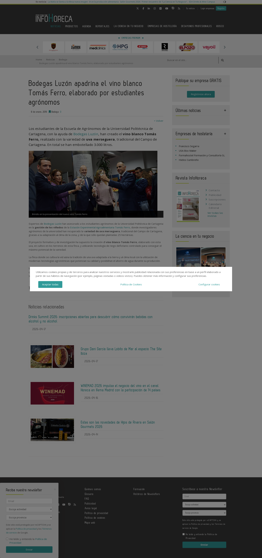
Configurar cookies (209, 284)
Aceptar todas (50, 284)
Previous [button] (37, 47)
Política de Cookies (131, 284)
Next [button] (224, 47)
